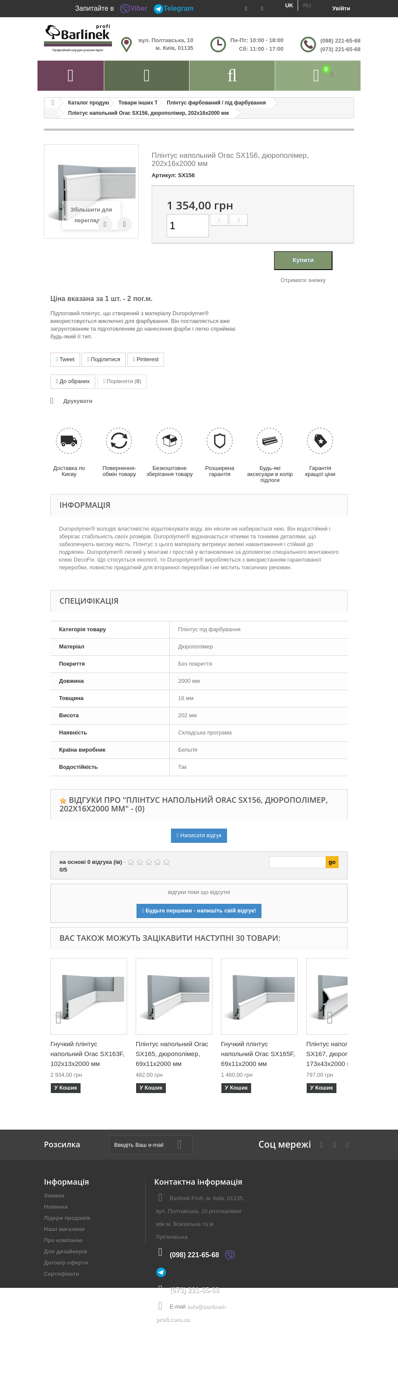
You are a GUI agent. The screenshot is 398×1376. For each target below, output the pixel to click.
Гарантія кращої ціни (320, 471)
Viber (133, 8)
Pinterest (146, 359)
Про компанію (63, 1240)
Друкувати (77, 401)
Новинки (56, 1207)
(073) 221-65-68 (340, 49)
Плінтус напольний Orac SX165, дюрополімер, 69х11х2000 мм (172, 1053)
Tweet (65, 359)
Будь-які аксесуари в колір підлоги (270, 474)
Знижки (54, 1195)
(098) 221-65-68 (340, 40)
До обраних (73, 381)
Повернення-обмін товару (119, 471)
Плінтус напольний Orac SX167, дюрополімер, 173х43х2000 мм (342, 1053)
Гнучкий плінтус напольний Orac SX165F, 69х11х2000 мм (258, 1053)
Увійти (341, 8)
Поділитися (103, 359)
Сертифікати (61, 1274)
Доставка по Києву (69, 471)
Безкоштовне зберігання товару (169, 471)
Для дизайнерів (65, 1251)
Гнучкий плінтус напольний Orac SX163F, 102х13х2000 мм (87, 1053)
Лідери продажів (67, 1218)
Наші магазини (64, 1229)
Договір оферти (66, 1262)
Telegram (173, 8)
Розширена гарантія (219, 471)
